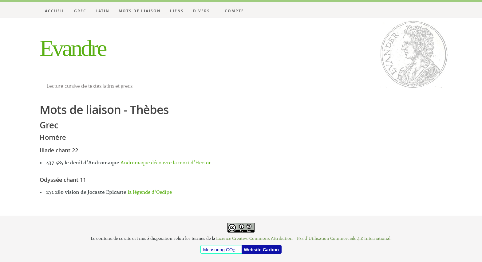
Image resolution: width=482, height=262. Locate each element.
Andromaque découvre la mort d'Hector (165, 163)
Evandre (73, 48)
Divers (201, 11)
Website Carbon (261, 249)
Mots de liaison (140, 11)
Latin (102, 11)
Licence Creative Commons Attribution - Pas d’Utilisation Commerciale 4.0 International (303, 238)
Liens (177, 11)
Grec (80, 11)
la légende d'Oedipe (150, 192)
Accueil (55, 11)
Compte (234, 11)
